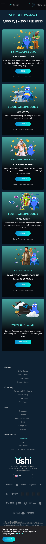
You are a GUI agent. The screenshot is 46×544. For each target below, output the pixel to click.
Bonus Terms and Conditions (23, 77)
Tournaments (23, 446)
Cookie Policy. (20, 534)
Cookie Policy (23, 398)
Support (23, 415)
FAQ (23, 422)
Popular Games (23, 378)
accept (8, 539)
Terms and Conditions (23, 391)
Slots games (23, 371)
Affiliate (23, 429)
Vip (23, 442)
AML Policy (23, 402)
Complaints (23, 426)
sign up (23, 71)
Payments (23, 411)
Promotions (23, 438)
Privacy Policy (23, 395)
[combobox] (23, 476)
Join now (23, 342)
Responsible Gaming (23, 418)
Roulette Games (23, 382)
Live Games (23, 375)
